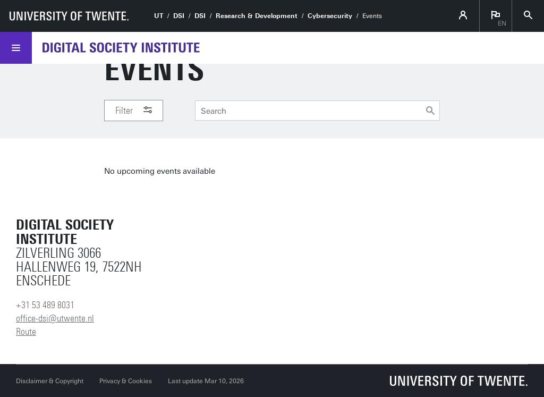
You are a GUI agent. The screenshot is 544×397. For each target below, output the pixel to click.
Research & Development (257, 16)
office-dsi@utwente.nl (55, 318)
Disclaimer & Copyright (49, 381)
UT (158, 16)
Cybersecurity (330, 16)
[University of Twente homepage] (69, 16)
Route (26, 331)
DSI (178, 16)
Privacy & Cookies (125, 381)
